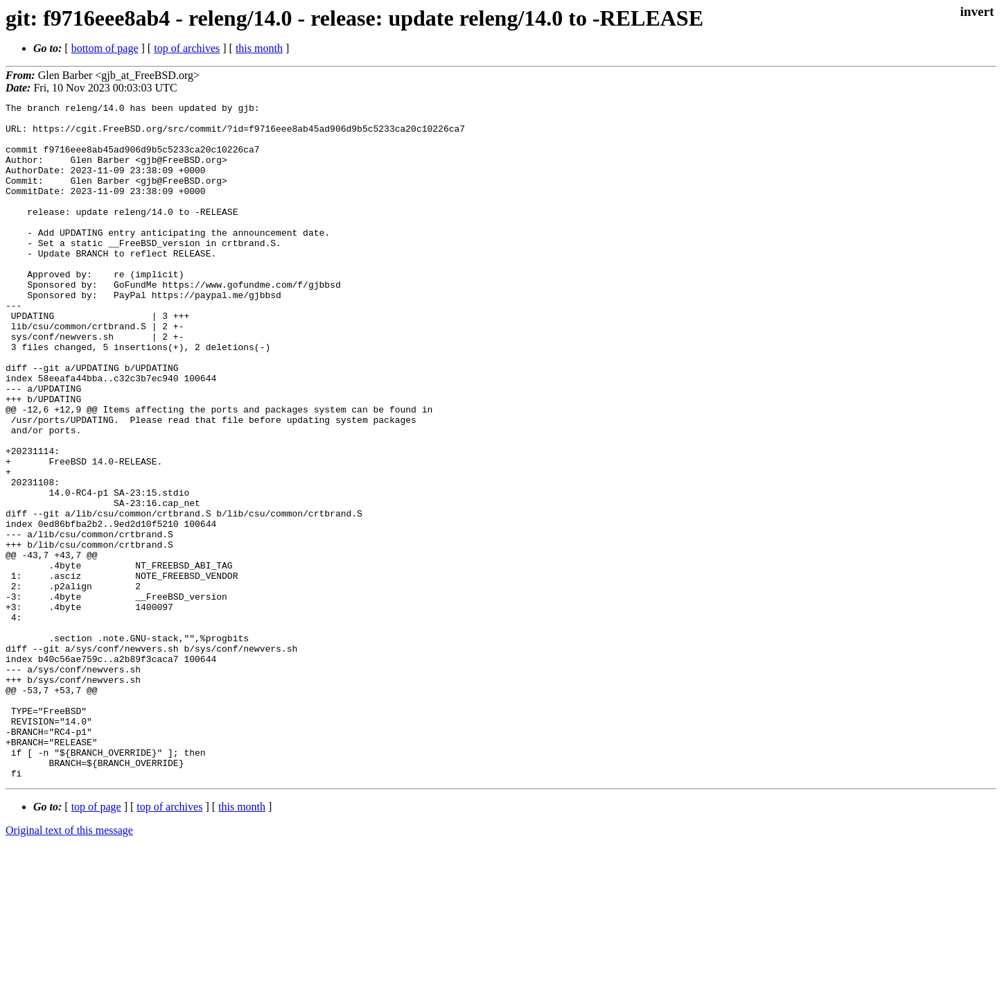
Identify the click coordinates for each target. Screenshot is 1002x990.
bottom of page (105, 48)
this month (259, 48)
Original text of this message (69, 965)
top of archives (187, 48)
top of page (96, 942)
